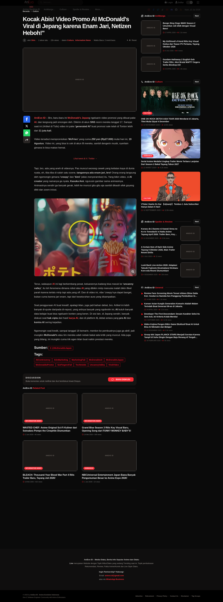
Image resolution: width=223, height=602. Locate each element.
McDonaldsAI (95, 370)
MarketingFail (78, 370)
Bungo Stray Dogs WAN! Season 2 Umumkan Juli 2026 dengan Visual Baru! (179, 33)
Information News (83, 51)
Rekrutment (149, 596)
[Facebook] (153, 12)
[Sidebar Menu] (198, 5)
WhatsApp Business (115, 579)
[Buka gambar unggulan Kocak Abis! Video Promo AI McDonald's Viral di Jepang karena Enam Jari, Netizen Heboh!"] (80, 91)
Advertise (139, 596)
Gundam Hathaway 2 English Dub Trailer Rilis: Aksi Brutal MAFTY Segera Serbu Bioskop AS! (181, 69)
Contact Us (174, 596)
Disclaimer (185, 596)
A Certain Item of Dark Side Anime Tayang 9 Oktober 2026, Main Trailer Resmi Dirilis (158, 257)
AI (35, 133)
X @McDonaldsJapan (61, 359)
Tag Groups (196, 596)
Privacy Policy (162, 596)
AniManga (89, 479)
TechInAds (81, 375)
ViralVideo (114, 375)
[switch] (189, 5)
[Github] (176, 12)
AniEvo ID (154, 23)
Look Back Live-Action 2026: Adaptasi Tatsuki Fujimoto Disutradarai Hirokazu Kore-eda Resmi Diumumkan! (159, 275)
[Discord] (172, 12)
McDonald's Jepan (78, 128)
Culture (36, 22)
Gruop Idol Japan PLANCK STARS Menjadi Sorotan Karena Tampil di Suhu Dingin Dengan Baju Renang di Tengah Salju (172, 344)
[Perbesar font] (130, 51)
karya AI (73, 329)
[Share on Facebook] (26, 130)
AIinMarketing (61, 370)
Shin (33, 51)
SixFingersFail (64, 375)
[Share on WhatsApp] (26, 143)
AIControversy (43, 370)
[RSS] (181, 12)
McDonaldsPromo (45, 375)
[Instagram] (149, 12)
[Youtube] (167, 12)
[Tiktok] (162, 12)
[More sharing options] (26, 150)
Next (197, 23)
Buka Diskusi (121, 390)
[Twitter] (158, 12)
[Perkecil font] (127, 51)
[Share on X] (26, 137)
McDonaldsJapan (114, 370)
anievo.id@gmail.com (114, 575)
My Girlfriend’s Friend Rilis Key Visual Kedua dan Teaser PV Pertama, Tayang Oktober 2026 (181, 51)
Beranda (26, 22)
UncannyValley (97, 375)
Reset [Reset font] (134, 51)
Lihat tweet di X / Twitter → (85, 169)
